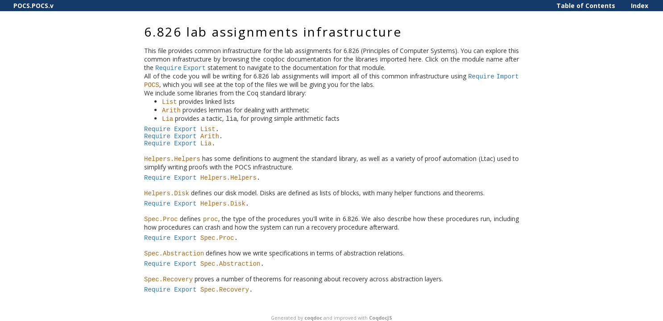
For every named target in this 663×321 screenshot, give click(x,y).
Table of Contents (585, 5)
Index (639, 5)
